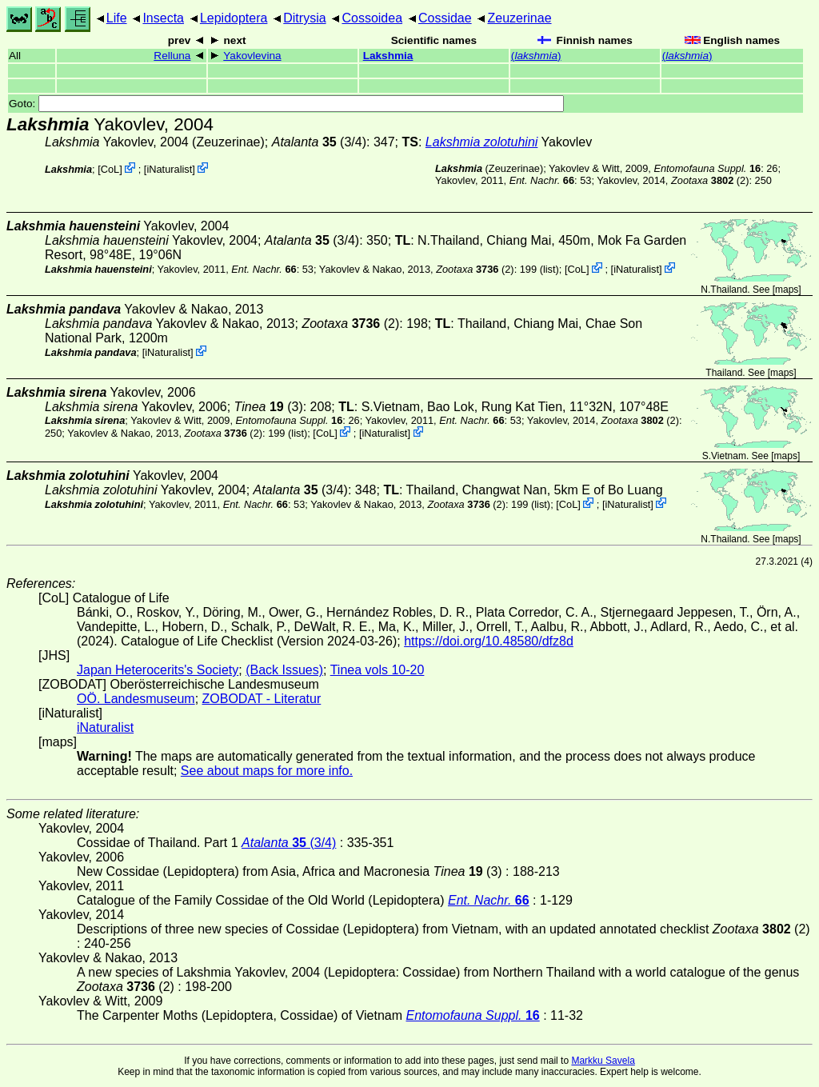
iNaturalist (169, 169)
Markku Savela (602, 1060)
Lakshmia (388, 56)
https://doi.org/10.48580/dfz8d (488, 641)
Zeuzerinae (519, 18)
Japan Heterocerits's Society (157, 670)
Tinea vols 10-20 (377, 670)
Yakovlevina (252, 56)
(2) (710, 180)
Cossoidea (372, 18)
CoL (110, 169)
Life (116, 18)
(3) (268, 407)
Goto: (286, 104)
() (536, 56)
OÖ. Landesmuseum (136, 698)
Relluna (172, 56)
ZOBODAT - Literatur (262, 698)
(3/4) (319, 142)
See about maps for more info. (267, 770)
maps (786, 289)
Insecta (163, 18)
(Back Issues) (284, 670)
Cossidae (445, 18)
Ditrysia (304, 18)
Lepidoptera (234, 18)
